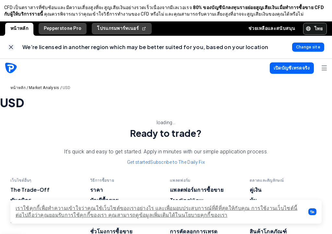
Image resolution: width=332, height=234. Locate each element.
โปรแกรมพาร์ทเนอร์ (122, 30)
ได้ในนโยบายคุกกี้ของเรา (198, 215)
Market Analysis (44, 91)
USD (66, 91)
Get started (138, 166)
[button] (312, 211)
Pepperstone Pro (63, 30)
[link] (11, 50)
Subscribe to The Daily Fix (177, 166)
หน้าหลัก (19, 30)
